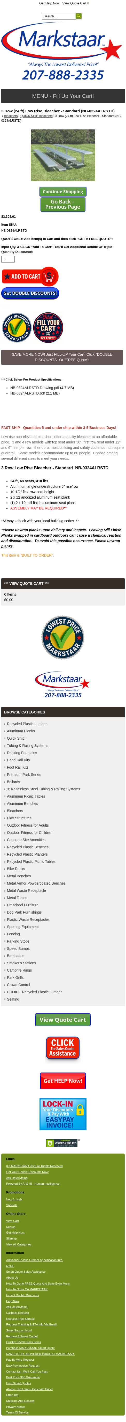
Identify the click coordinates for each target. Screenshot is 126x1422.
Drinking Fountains (22, 753)
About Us (12, 1277)
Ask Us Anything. (17, 1177)
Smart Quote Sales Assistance (26, 1271)
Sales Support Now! (19, 1330)
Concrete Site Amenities (26, 840)
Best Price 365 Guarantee (23, 1377)
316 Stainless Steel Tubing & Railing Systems (43, 789)
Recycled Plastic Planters (27, 854)
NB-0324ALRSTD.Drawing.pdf (34, 388)
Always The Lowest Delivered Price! (29, 1389)
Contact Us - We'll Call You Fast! (27, 1371)
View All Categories (18, 1244)
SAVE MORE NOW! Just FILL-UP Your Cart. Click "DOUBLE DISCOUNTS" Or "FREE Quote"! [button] (62, 357)
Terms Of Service (17, 1412)
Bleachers (11, 116)
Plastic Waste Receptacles (28, 919)
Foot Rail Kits (17, 767)
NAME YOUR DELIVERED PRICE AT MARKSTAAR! (40, 1353)
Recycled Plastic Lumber (27, 724)
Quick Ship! (16, 738)
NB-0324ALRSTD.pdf (27, 393)
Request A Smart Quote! (22, 1336)
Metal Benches (19, 876)
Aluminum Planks (21, 731)
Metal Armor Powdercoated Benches (36, 883)
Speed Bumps (18, 948)
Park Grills (15, 977)
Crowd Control (18, 985)
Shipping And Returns (20, 1400)
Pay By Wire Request (20, 1359)
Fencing (13, 934)
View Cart (12, 1220)
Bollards (13, 782)
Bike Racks (16, 869)
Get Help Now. (49, 3)
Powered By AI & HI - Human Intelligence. (33, 1183)
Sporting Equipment (23, 927)
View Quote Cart (75, 3)
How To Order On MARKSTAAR (27, 1289)
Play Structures (19, 818)
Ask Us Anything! (17, 1306)
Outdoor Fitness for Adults (28, 825)
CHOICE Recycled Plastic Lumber (34, 992)
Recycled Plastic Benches (28, 847)
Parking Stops (18, 941)
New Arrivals (14, 1199)
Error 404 (12, 1394)
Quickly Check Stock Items (23, 1342)
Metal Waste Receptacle (26, 890)
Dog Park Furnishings (24, 912)
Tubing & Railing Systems (27, 745)
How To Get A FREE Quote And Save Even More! (38, 1283)
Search (10, 1226)
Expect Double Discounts (22, 1295)
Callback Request (17, 1312)
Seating (13, 999)
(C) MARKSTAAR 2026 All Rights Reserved (34, 1166)
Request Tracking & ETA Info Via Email (31, 1324)
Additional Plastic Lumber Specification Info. (34, 1259)
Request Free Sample (20, 1318)
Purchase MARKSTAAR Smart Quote (30, 1348)
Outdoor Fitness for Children (29, 832)
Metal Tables (17, 898)
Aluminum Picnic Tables (26, 796)
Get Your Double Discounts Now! (27, 1171)
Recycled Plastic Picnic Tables (31, 861)
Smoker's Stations (21, 963)
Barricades (15, 956)
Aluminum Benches (22, 803)
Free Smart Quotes (18, 1383)
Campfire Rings (19, 970)
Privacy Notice (15, 1406)
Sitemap (11, 1238)
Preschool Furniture (22, 905)
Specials (11, 1205)
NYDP (10, 1265)
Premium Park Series (24, 774)
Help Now (12, 1301)
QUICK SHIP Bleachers (36, 116)
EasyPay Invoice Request (23, 1365)
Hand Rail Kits (18, 760)
